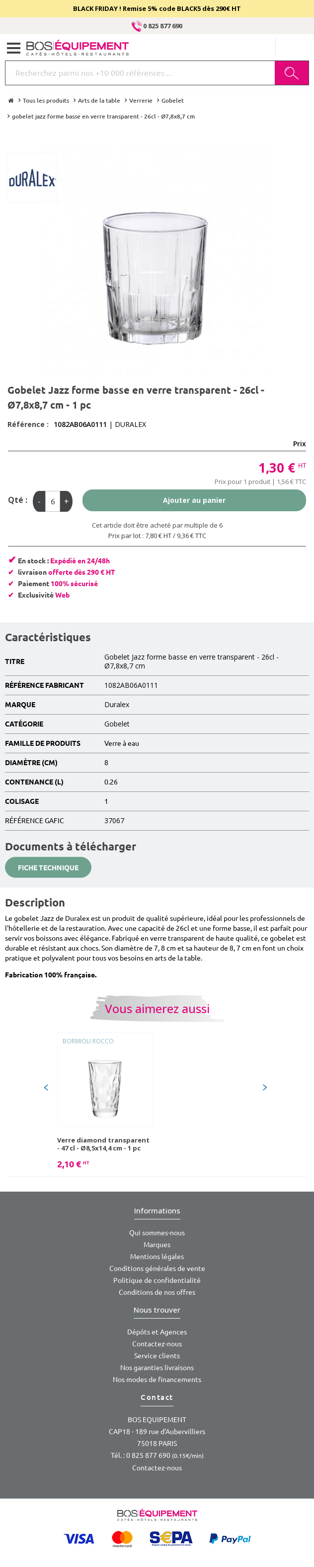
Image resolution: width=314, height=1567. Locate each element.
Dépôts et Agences (157, 1332)
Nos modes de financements (157, 1380)
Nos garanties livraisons (157, 1368)
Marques (157, 1245)
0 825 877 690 (157, 25)
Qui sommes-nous (157, 1233)
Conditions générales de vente (157, 1268)
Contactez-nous (157, 1344)
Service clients (157, 1356)
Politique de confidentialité (157, 1280)
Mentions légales (157, 1257)
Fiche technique (48, 868)
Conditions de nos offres (157, 1292)
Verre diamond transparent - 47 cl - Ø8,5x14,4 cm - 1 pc (103, 1144)
